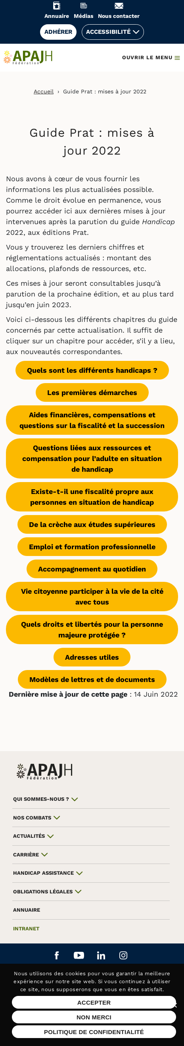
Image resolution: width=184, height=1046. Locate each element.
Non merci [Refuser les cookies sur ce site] (94, 1017)
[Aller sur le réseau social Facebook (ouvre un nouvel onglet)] (57, 955)
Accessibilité (108, 31)
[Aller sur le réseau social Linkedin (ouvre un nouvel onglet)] (101, 955)
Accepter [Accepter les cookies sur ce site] (94, 1002)
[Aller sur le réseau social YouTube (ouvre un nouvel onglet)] (79, 955)
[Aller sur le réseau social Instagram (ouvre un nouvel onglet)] (123, 955)
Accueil (44, 91)
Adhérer (58, 31)
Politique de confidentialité (94, 1032)
